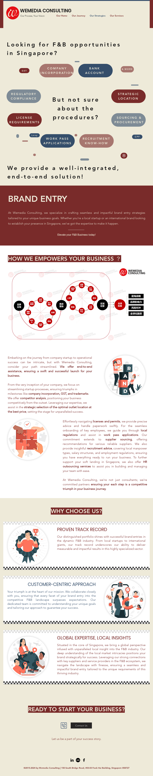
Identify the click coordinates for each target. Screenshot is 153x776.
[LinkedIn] (72, 760)
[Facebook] (84, 760)
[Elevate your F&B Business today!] (76, 234)
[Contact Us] (81, 725)
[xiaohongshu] (78, 760)
